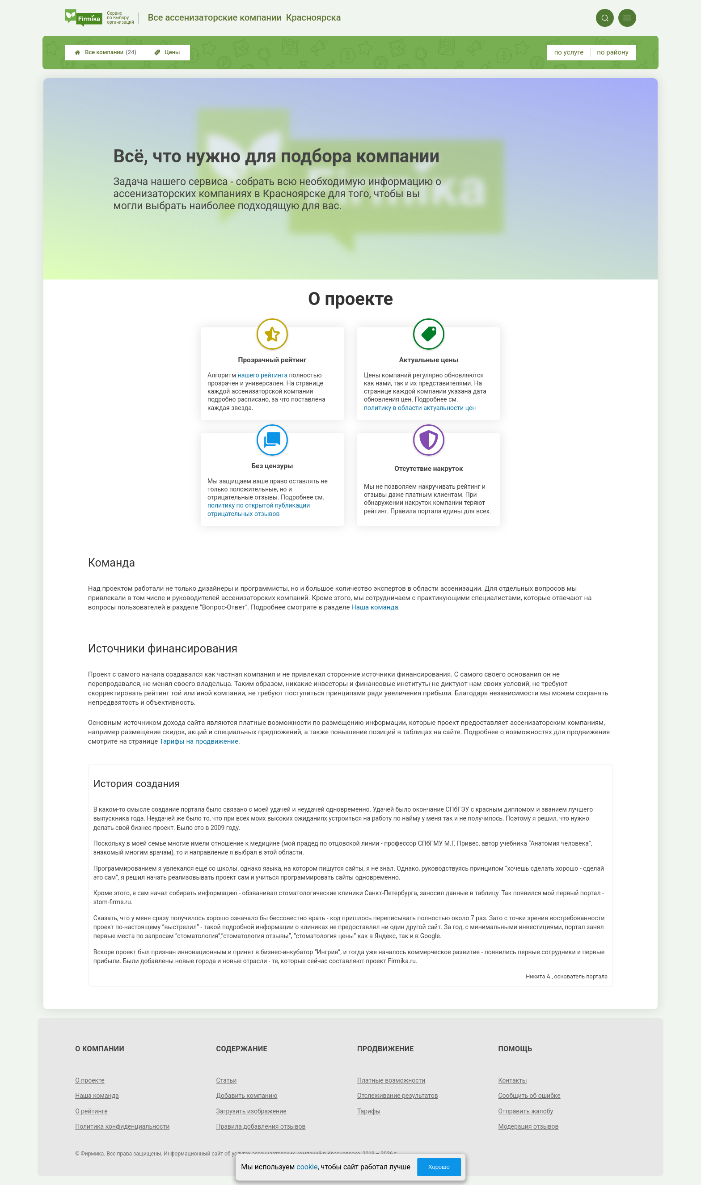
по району (612, 52)
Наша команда (374, 607)
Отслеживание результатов (397, 1095)
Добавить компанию (247, 1095)
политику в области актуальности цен (420, 407)
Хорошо (439, 1167)
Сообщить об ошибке (529, 1095)
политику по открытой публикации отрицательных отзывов (258, 509)
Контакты (512, 1080)
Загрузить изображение (251, 1111)
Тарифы (368, 1111)
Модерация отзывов (528, 1126)
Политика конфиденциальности (122, 1126)
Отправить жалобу (525, 1111)
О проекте (90, 1080)
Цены (167, 52)
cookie (306, 1167)
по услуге (569, 52)
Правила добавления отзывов (261, 1126)
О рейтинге (91, 1111)
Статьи (226, 1080)
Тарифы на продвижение (199, 741)
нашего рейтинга (262, 375)
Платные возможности (391, 1080)
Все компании (105, 52)
